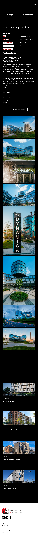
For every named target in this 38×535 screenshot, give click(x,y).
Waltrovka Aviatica (28, 14)
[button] (28, 4)
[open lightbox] (19, 127)
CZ (33, 4)
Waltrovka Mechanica (9, 15)
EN (35, 4)
